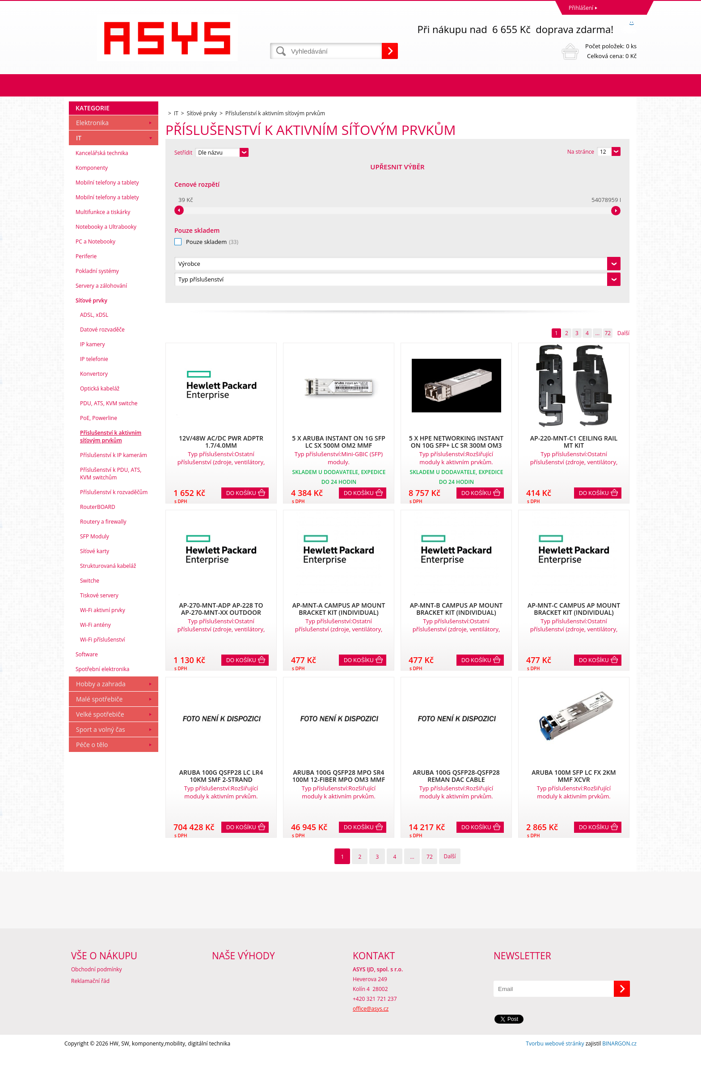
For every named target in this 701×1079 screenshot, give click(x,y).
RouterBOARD (97, 644)
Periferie (86, 393)
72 (607, 196)
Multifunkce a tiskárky (103, 349)
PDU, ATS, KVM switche (108, 540)
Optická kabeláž (99, 525)
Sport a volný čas (100, 866)
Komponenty (92, 305)
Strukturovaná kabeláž (108, 703)
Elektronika (92, 260)
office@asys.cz (371, 1035)
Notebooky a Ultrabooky (106, 364)
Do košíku (241, 356)
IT (78, 275)
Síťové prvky (91, 437)
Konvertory (94, 511)
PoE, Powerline (98, 555)
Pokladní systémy (97, 408)
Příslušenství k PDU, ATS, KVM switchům (110, 610)
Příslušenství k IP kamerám (113, 592)
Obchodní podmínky (96, 995)
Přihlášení (581, 8)
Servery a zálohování (101, 423)
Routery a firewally (103, 659)
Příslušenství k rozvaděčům (114, 629)
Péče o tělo (92, 881)
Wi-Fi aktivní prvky (102, 747)
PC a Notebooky (95, 378)
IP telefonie (94, 496)
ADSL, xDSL (94, 452)
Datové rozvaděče (102, 466)
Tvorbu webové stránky (555, 1070)
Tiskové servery (99, 732)
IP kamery (92, 481)
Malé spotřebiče (99, 836)
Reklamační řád (90, 1007)
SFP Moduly (94, 673)
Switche (89, 718)
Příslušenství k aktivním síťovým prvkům (110, 573)
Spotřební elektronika (102, 806)
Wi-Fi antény (95, 762)
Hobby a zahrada (101, 821)
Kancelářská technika (102, 290)
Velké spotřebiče (100, 851)
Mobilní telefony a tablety (107, 319)
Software (87, 791)
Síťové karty (94, 688)
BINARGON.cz (619, 1070)
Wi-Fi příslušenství (102, 777)
